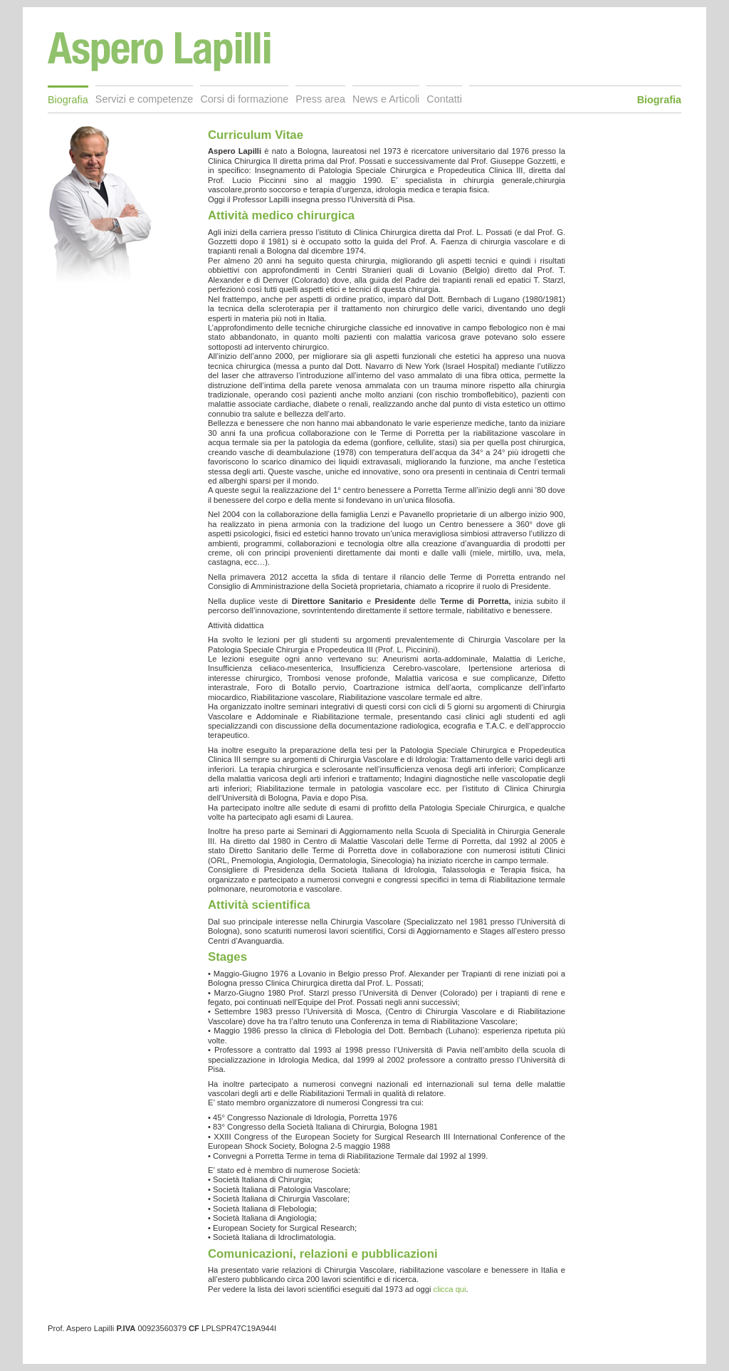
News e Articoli (385, 99)
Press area (320, 99)
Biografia (68, 99)
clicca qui (450, 1289)
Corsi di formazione (244, 99)
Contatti (444, 99)
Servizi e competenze (144, 99)
